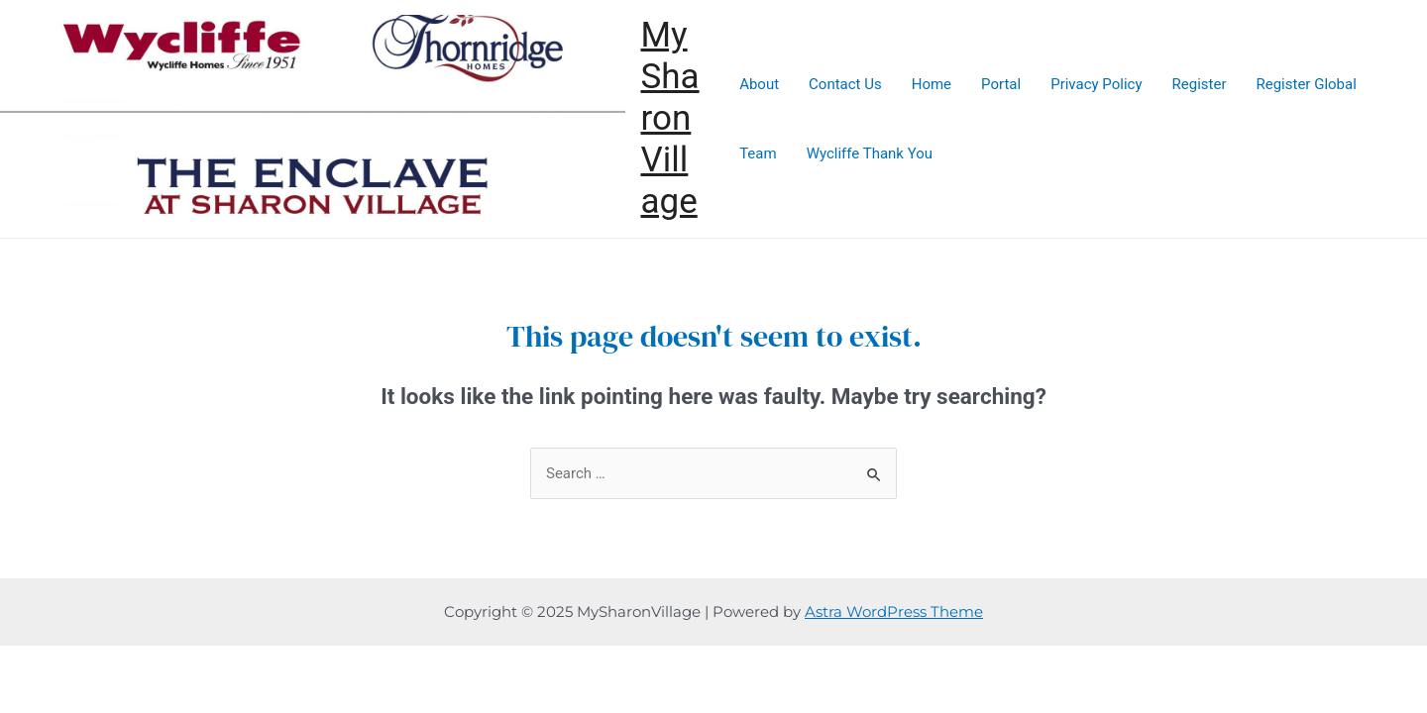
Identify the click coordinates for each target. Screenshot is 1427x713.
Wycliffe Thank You (870, 153)
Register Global (1306, 84)
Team (758, 153)
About (759, 84)
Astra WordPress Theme (894, 611)
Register (1199, 84)
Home (931, 84)
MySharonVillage (669, 118)
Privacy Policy (1096, 84)
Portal (1001, 84)
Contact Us (845, 84)
